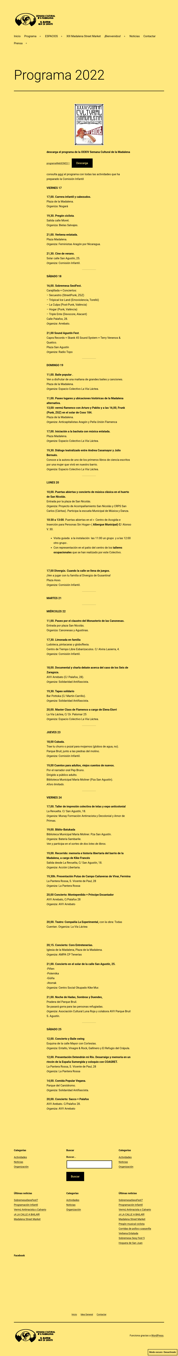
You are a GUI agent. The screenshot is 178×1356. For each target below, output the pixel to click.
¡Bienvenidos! (112, 36)
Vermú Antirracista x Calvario (30, 1209)
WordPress (157, 1335)
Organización (21, 1166)
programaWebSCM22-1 (58, 163)
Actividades (20, 1157)
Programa (30, 36)
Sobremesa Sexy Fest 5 (132, 1238)
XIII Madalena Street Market (83, 36)
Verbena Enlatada (128, 1233)
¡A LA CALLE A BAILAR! (27, 1214)
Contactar (149, 36)
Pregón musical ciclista (131, 1223)
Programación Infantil (26, 1204)
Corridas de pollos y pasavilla (135, 1228)
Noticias (134, 36)
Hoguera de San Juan (130, 1242)
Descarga (82, 163)
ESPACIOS (51, 36)
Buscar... (71, 1156)
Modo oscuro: (162, 1352)
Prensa (18, 43)
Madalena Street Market (27, 1219)
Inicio (17, 36)
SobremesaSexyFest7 (26, 1200)
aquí (60, 174)
